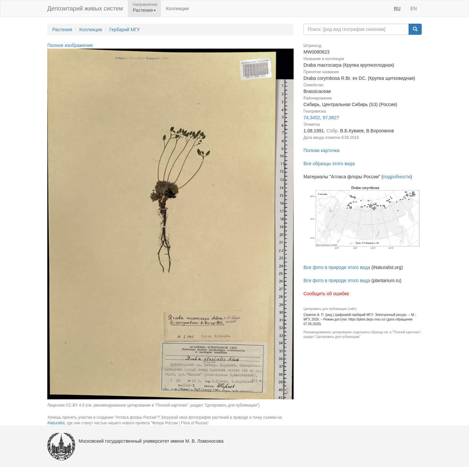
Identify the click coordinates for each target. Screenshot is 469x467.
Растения (62, 29)
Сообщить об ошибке (326, 293)
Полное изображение (70, 45)
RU (397, 8)
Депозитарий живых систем (85, 8)
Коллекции (177, 8)
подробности (397, 176)
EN (414, 8)
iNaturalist (56, 423)
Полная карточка (321, 150)
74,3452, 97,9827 (321, 117)
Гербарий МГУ (124, 29)
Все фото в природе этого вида (336, 267)
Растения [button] (144, 10)
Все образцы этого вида (329, 163)
